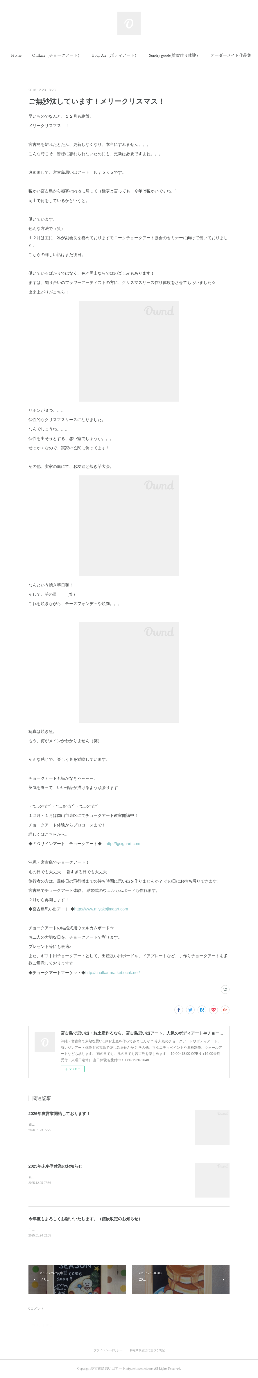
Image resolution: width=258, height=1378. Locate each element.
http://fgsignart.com (123, 843)
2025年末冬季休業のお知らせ (55, 1166)
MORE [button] (229, 55)
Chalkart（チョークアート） (69, 55)
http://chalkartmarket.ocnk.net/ (112, 972)
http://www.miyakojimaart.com (101, 909)
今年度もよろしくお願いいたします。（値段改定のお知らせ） (85, 1218)
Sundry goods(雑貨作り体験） (186, 55)
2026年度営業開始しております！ (59, 1113)
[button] (28, 55)
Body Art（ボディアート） (127, 55)
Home (28, 55)
